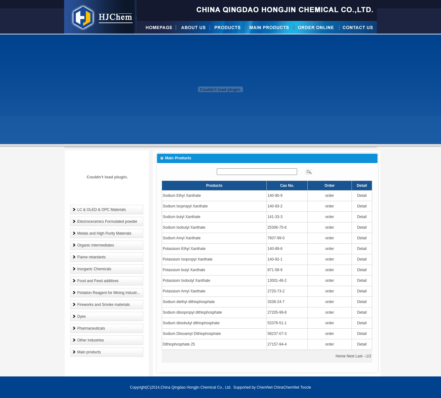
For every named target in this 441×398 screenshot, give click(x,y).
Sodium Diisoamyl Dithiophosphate (192, 333)
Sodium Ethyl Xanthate (182, 195)
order (329, 195)
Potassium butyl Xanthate (184, 270)
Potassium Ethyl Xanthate (184, 248)
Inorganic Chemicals (94, 269)
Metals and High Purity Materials (104, 233)
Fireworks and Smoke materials (103, 304)
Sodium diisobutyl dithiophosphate (191, 323)
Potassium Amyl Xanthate (184, 291)
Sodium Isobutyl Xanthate (184, 227)
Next (350, 356)
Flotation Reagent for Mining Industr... (108, 293)
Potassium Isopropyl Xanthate (187, 259)
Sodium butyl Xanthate (181, 217)
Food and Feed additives (98, 281)
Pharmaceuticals (91, 328)
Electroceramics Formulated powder (107, 221)
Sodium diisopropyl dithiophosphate (192, 312)
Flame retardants (91, 257)
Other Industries (90, 340)
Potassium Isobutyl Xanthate (186, 280)
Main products (89, 352)
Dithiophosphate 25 (179, 344)
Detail (362, 195)
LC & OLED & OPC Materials (101, 209)
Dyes (81, 316)
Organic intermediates (95, 245)
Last (358, 356)
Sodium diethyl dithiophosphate (189, 302)
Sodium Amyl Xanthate (181, 238)
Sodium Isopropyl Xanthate (185, 206)
